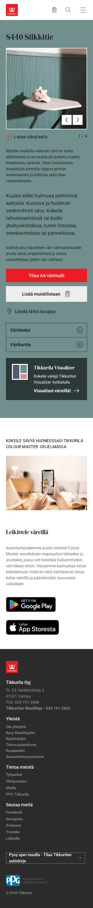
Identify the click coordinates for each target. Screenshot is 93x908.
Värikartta (46, 344)
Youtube (13, 832)
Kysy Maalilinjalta (20, 733)
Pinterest (13, 825)
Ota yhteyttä (16, 727)
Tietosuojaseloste (21, 745)
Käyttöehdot (16, 739)
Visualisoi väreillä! (57, 390)
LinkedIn (13, 838)
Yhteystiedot (16, 781)
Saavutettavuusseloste (25, 756)
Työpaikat (14, 774)
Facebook (14, 812)
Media (11, 788)
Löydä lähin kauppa (35, 311)
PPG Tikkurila (17, 794)
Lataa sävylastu (26, 137)
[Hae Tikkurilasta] (68, 9)
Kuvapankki (15, 750)
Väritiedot (46, 330)
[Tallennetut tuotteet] (54, 10)
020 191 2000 (27, 702)
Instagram (14, 819)
